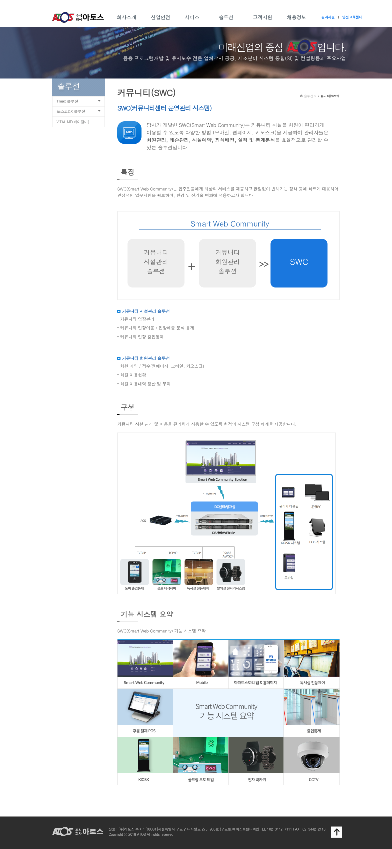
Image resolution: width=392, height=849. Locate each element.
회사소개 (126, 17)
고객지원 (262, 17)
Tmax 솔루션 (79, 101)
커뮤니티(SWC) (328, 96)
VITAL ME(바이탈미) (72, 121)
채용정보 (296, 17)
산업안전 (160, 17)
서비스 (192, 17)
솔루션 (226, 17)
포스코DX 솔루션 (79, 111)
